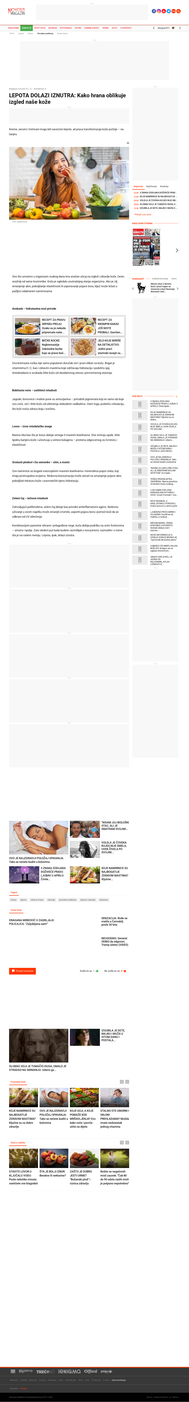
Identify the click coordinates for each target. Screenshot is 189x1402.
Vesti (11, 33)
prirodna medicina (67, 900)
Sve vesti (137, 396)
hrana (13, 900)
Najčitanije (151, 186)
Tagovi (14, 892)
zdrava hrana (37, 900)
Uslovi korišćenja (119, 1380)
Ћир (173, 11)
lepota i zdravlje (87, 900)
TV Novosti (126, 28)
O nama (106, 1380)
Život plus (39, 28)
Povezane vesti (18, 1082)
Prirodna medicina (45, 33)
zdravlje (51, 900)
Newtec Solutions (161, 1397)
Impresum (14, 1388)
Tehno (105, 28)
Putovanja (66, 28)
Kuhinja (52, 28)
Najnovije (138, 186)
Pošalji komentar (22, 971)
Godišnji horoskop (160, 278)
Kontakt (23, 1388)
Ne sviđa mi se (115, 971)
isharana (103, 900)
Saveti (21, 33)
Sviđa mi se (89, 971)
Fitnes (30, 33)
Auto (114, 28)
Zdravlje (26, 28)
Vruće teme (16, 910)
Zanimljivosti (91, 28)
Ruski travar (62, 33)
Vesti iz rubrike (18, 1142)
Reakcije (164, 186)
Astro (78, 28)
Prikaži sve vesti (143, 214)
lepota (23, 900)
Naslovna (13, 28)
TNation (175, 1397)
